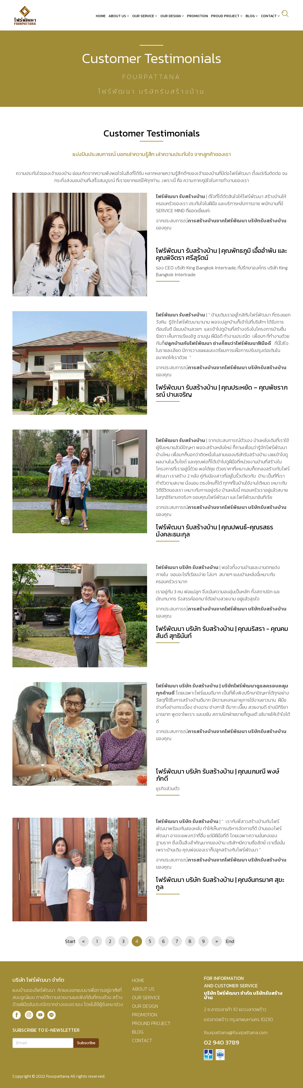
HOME (138, 979)
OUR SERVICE (146, 997)
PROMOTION (144, 1014)
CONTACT (142, 1040)
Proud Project (227, 15)
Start (70, 940)
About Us (119, 15)
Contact (271, 15)
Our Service (145, 15)
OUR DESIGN (145, 1005)
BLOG (138, 1031)
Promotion (199, 15)
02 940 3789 (221, 1042)
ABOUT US (143, 988)
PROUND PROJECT (151, 1022)
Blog (252, 15)
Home (103, 15)
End (230, 940)
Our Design (172, 15)
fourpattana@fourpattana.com (235, 1032)
